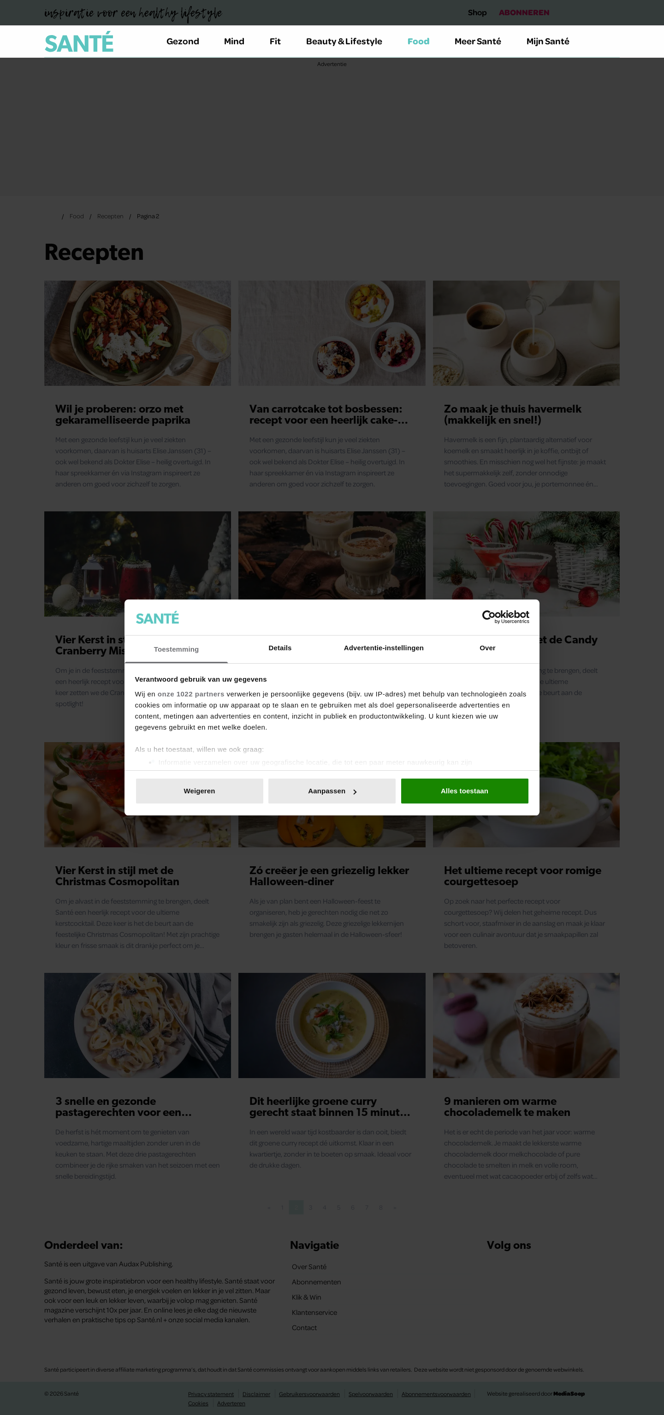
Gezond (188, 41)
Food (424, 41)
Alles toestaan (464, 791)
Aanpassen (332, 791)
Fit (280, 41)
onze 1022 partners (191, 694)
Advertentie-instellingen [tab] (384, 648)
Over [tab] (488, 648)
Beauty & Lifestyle (349, 41)
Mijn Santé (555, 41)
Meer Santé (483, 41)
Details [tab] (280, 648)
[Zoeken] (612, 41)
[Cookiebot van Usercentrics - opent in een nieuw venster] (489, 617)
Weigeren (199, 791)
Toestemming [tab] (176, 649)
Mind (239, 41)
